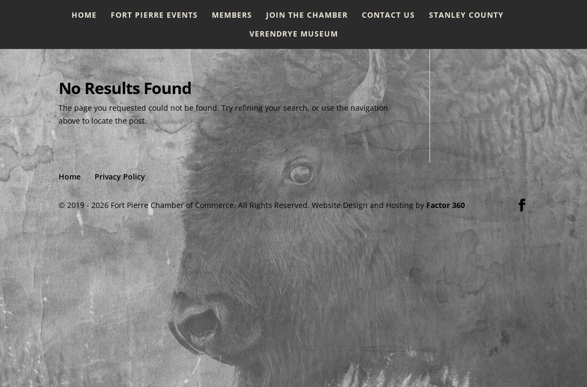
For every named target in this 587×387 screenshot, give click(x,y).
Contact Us (388, 15)
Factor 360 (445, 205)
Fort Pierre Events (154, 15)
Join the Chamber (307, 15)
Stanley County (466, 15)
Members (232, 15)
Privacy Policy (120, 176)
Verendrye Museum (293, 34)
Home (84, 15)
